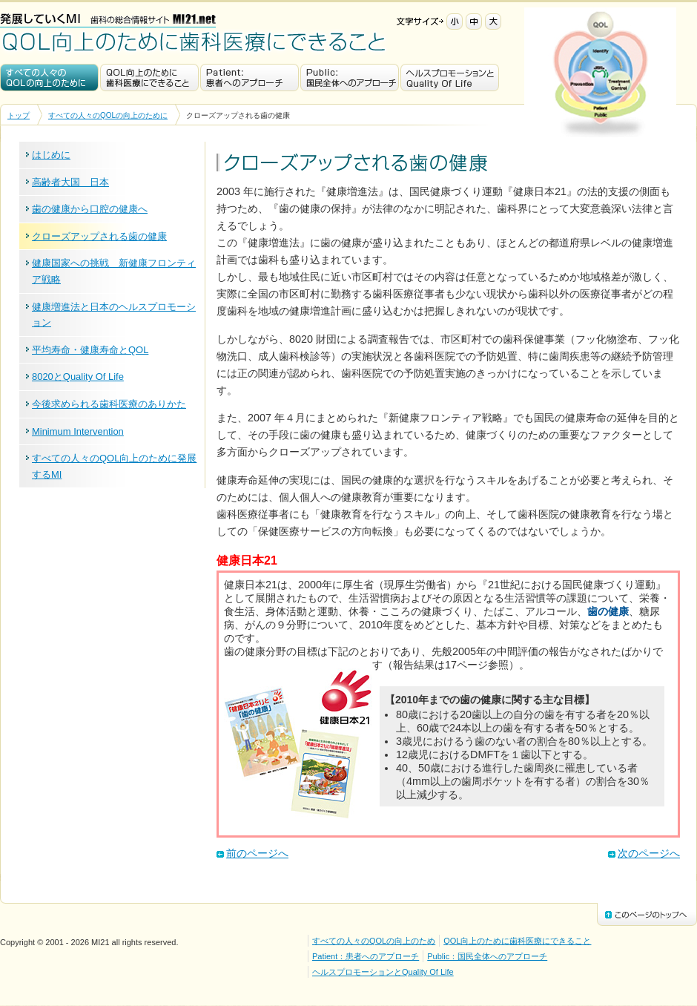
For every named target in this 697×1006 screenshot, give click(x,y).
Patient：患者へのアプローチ (249, 77)
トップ (18, 115)
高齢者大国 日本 (70, 182)
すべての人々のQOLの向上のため (373, 940)
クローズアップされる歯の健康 (99, 236)
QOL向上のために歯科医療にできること (194, 42)
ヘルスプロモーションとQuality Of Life (449, 77)
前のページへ (257, 853)
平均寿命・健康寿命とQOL (90, 349)
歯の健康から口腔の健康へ (90, 208)
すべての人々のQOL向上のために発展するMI (114, 466)
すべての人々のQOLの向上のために (49, 77)
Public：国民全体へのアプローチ (349, 77)
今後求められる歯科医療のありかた (109, 404)
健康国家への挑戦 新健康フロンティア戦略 (114, 271)
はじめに (51, 154)
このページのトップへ (647, 915)
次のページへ (649, 853)
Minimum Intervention (78, 431)
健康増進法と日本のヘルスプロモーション (114, 315)
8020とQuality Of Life (78, 376)
